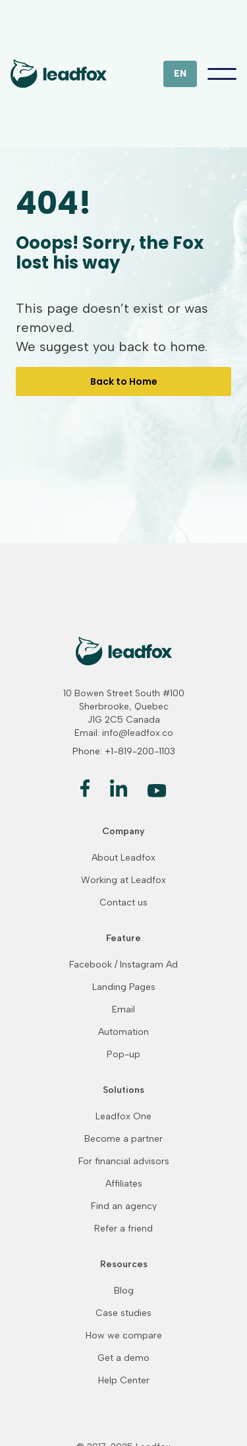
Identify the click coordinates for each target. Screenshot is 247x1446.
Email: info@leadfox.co (123, 733)
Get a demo (123, 1358)
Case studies (123, 1313)
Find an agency (124, 1206)
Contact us (123, 903)
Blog (124, 1291)
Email (123, 1009)
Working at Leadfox (123, 880)
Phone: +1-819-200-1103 (123, 751)
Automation (123, 1032)
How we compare (124, 1336)
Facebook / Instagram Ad (123, 965)
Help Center (124, 1380)
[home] (59, 73)
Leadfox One (123, 1116)
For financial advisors (123, 1161)
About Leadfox (123, 858)
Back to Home (123, 381)
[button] (180, 74)
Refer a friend (123, 1229)
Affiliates (123, 1184)
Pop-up (123, 1054)
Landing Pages (123, 987)
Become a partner (123, 1139)
